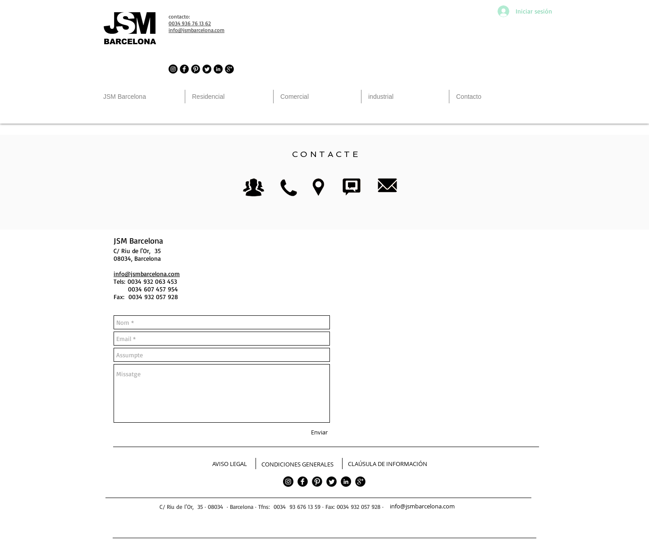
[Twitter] (331, 481)
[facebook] (302, 481)
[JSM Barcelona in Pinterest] (195, 69)
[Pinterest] (317, 481)
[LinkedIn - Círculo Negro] (218, 69)
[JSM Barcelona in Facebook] (184, 69)
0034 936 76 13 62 (190, 23)
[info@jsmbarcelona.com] (423, 507)
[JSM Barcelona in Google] (229, 69)
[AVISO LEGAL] (230, 464)
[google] (360, 481)
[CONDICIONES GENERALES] (297, 464)
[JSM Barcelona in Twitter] (206, 69)
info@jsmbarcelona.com (147, 273)
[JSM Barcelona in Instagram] (173, 69)
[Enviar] (319, 432)
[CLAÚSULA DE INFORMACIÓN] (387, 464)
